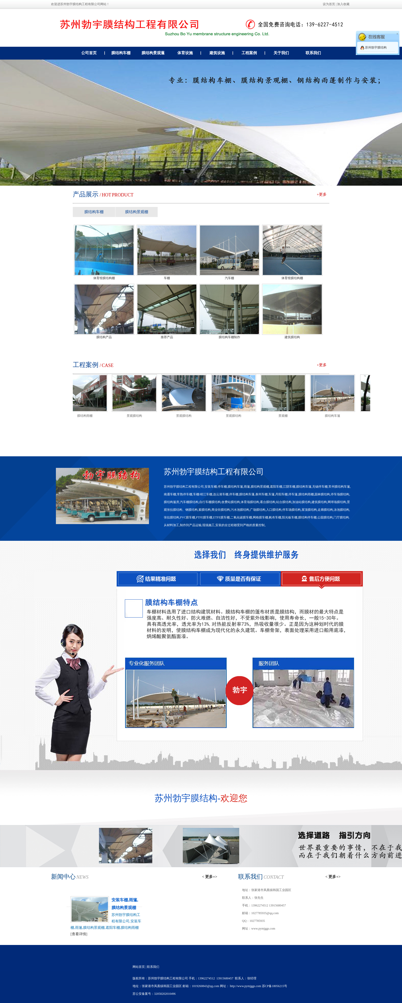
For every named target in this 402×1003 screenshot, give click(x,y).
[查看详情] (79, 934)
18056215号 (279, 986)
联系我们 (313, 53)
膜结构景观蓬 (153, 53)
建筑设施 (221, 53)
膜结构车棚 (120, 53)
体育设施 (189, 53)
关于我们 (281, 53)
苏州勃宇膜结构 (376, 47)
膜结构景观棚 (136, 212)
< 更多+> (209, 877)
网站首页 (139, 967)
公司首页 (93, 53)
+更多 (322, 194)
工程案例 (253, 53)
